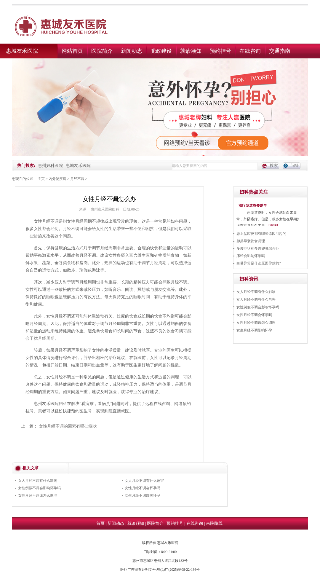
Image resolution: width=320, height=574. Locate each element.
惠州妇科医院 (50, 165)
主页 (41, 179)
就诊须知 (190, 51)
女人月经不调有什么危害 (144, 481)
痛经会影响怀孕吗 (250, 256)
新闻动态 (131, 51)
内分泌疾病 (57, 179)
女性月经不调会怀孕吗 (142, 488)
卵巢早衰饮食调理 (250, 241)
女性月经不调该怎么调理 (37, 495)
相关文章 (30, 468)
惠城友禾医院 (22, 51)
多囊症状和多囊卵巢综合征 (257, 248)
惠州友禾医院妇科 (105, 209)
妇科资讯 (248, 278)
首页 (100, 523)
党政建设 (161, 51)
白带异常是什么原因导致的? (258, 263)
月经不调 (77, 179)
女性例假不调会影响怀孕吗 (39, 488)
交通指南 (279, 51)
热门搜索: (26, 165)
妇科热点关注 (253, 191)
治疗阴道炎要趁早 (253, 205)
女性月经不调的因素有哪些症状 (68, 426)
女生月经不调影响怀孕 (142, 495)
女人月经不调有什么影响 (37, 481)
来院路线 (214, 523)
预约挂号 (220, 51)
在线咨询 (250, 51)
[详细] (273, 226)
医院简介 (102, 51)
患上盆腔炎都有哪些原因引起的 (261, 234)
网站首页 (72, 51)
